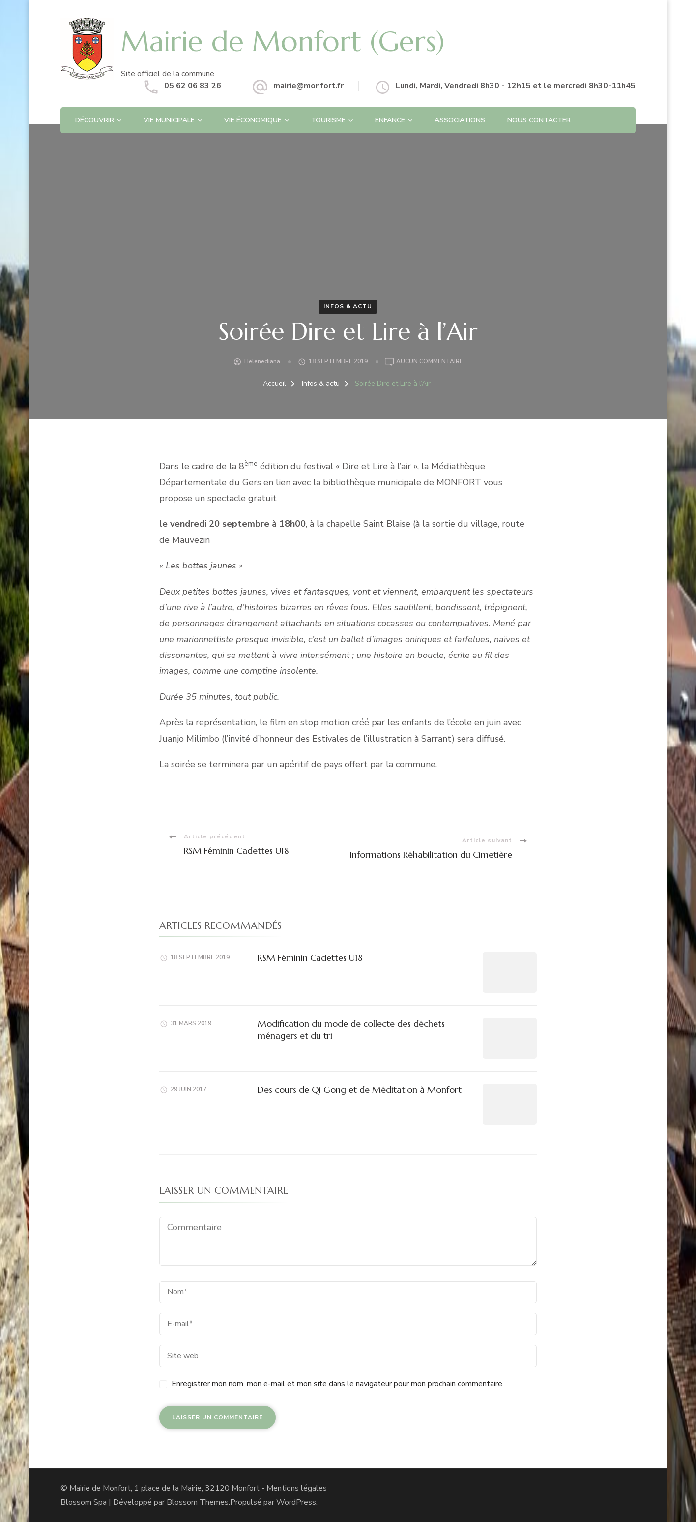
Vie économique (253, 120)
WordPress (296, 1502)
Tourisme (328, 120)
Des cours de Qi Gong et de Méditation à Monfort (360, 1089)
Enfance (390, 120)
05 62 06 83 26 (192, 85)
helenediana (262, 361)
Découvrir (94, 120)
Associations (460, 120)
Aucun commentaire (429, 362)
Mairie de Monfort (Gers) (283, 41)
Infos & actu (347, 306)
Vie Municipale (169, 120)
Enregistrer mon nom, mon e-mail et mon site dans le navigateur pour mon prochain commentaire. (338, 1383)
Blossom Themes (198, 1502)
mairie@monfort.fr (308, 85)
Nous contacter (539, 120)
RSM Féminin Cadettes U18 (310, 957)
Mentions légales (296, 1488)
